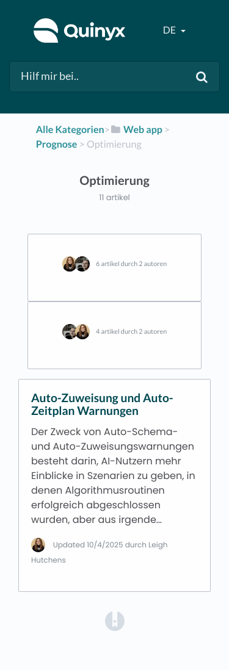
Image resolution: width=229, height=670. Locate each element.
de (170, 30)
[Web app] (136, 129)
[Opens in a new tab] (115, 620)
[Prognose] (57, 144)
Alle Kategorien (70, 129)
